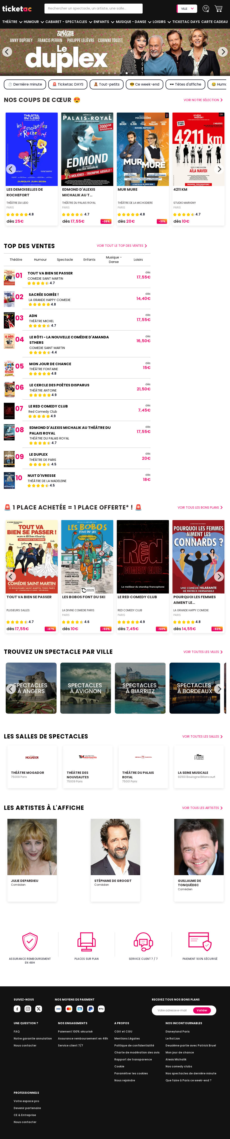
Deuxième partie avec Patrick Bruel (192, 1042)
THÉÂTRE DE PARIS (42, 459)
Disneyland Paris (179, 1028)
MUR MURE (127, 189)
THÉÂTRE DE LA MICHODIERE (135, 203)
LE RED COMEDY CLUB (48, 406)
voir (203, 100)
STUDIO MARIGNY (184, 203)
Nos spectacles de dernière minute (192, 1069)
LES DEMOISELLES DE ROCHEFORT (24, 192)
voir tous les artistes (203, 808)
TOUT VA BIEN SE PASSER (50, 273)
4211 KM (180, 189)
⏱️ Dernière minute (25, 84)
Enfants (102, 21)
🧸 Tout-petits (106, 84)
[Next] (223, 52)
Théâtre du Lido (18, 203)
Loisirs (160, 21)
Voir (122, 246)
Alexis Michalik (178, 1055)
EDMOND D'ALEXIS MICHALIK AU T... (78, 192)
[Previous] (7, 52)
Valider (202, 1006)
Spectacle (65, 260)
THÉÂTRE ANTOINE (42, 390)
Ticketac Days (186, 21)
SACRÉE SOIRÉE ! (43, 294)
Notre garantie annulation (31, 1035)
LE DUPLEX (38, 454)
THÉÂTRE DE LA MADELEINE (47, 481)
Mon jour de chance (181, 1049)
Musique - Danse (131, 21)
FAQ (16, 1028)
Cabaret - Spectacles (66, 21)
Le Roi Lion (175, 1035)
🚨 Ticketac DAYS (67, 84)
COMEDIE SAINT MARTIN (45, 278)
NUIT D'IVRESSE (41, 475)
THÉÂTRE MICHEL (41, 321)
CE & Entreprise (24, 1111)
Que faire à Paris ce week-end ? (190, 1076)
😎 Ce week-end (144, 84)
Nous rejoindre (126, 1076)
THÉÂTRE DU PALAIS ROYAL (79, 203)
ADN (33, 315)
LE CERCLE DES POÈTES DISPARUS (58, 385)
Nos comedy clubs (181, 1062)
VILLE (187, 9)
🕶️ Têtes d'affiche (184, 84)
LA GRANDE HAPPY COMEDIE (50, 300)
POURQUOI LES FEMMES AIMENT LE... (194, 599)
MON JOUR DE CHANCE (49, 364)
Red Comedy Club (43, 411)
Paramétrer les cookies (132, 1069)
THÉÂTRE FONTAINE (43, 369)
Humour (32, 21)
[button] (218, 8)
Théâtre (10, 21)
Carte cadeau (215, 21)
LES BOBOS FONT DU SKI (83, 597)
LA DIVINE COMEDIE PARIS (78, 610)
